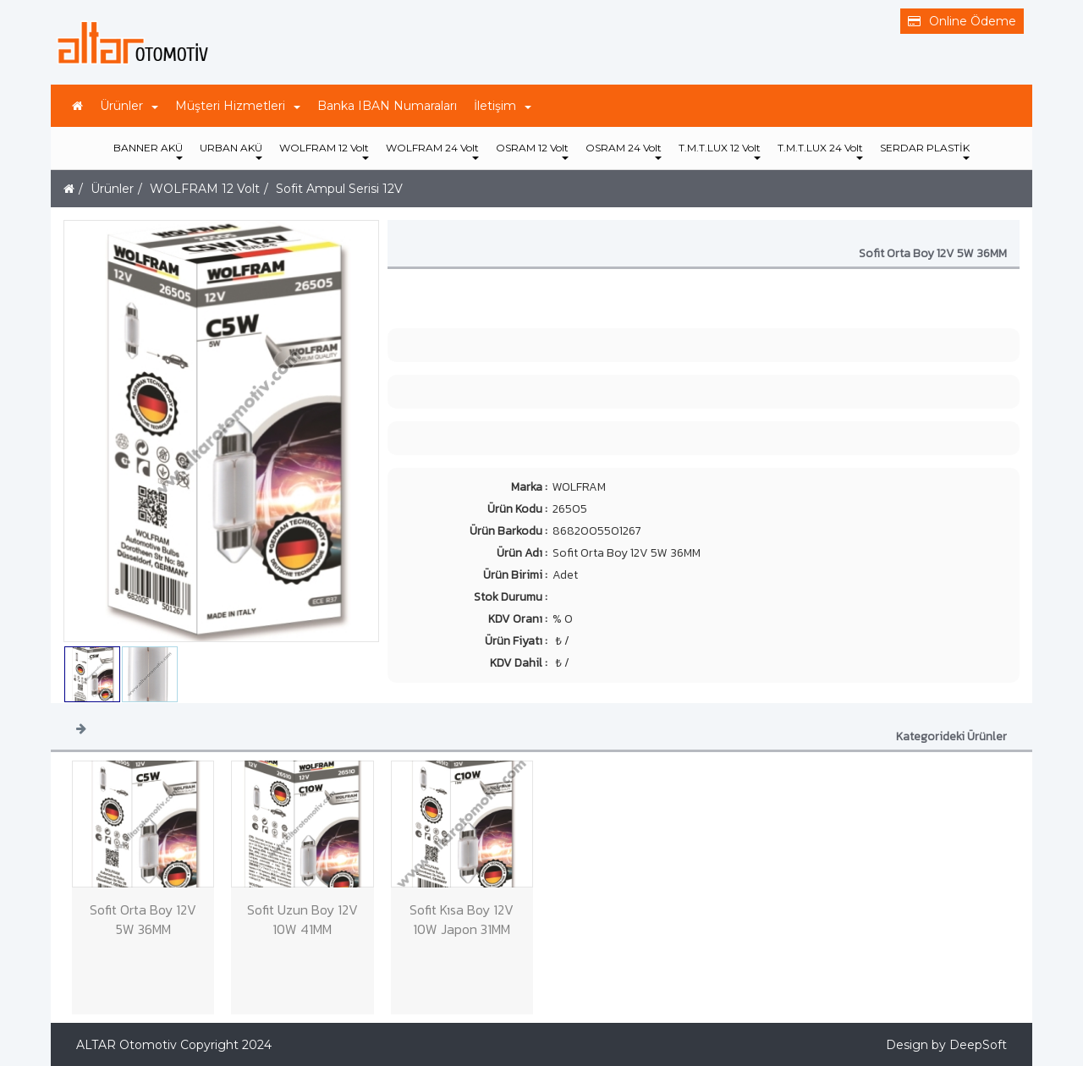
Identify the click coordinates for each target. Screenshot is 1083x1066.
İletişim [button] (502, 105)
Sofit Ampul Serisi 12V (339, 188)
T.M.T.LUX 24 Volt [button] (820, 150)
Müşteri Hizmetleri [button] (237, 105)
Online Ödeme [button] (962, 21)
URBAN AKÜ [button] (231, 150)
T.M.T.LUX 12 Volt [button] (720, 150)
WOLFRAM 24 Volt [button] (432, 150)
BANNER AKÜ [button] (148, 150)
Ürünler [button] (129, 105)
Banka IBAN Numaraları (387, 105)
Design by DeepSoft (946, 1044)
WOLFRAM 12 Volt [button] (324, 150)
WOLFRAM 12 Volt (205, 188)
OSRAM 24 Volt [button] (623, 150)
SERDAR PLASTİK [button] (925, 150)
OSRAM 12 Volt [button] (532, 150)
